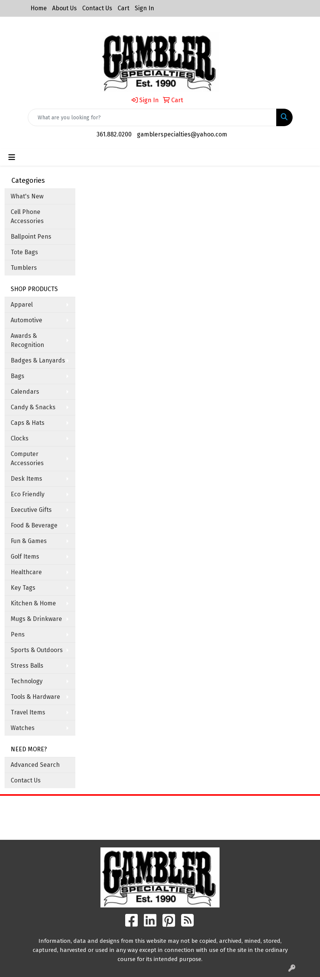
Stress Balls (27, 665)
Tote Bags (24, 252)
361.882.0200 (114, 134)
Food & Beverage (34, 525)
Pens (18, 634)
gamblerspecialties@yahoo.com (182, 134)
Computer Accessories (27, 458)
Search (200, 807)
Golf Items (25, 556)
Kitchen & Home (33, 603)
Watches (23, 728)
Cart (123, 8)
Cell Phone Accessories (27, 216)
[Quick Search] (152, 117)
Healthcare (26, 572)
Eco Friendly (28, 494)
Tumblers (24, 267)
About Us (64, 8)
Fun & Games (29, 541)
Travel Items (28, 712)
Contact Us (97, 8)
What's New (27, 196)
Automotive (26, 320)
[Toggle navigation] (12, 157)
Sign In (144, 8)
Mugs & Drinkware (36, 618)
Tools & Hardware (35, 696)
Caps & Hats (28, 422)
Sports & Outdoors (37, 650)
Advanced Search (35, 764)
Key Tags (23, 587)
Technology (27, 681)
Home (38, 8)
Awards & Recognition (27, 340)
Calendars (25, 391)
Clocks (20, 438)
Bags (17, 376)
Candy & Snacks (33, 407)
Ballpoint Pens (31, 236)
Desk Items (26, 478)
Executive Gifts (31, 509)
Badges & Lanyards (38, 360)
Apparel (22, 304)
